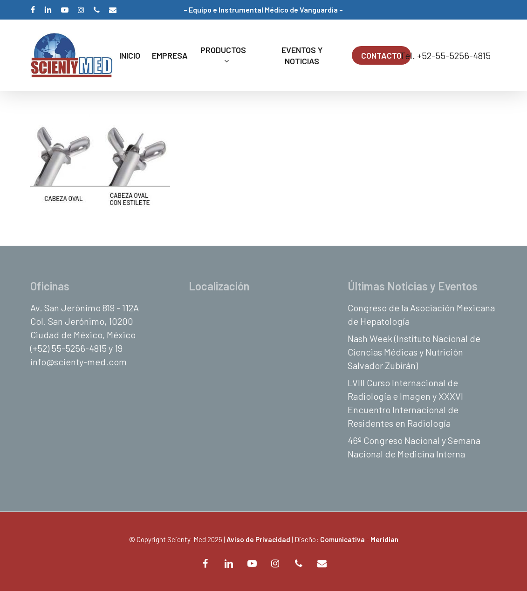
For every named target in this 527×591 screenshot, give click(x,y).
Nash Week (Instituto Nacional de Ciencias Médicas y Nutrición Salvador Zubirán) (414, 352)
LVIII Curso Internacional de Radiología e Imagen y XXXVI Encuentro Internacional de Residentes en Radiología (405, 403)
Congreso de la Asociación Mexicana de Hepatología (421, 314)
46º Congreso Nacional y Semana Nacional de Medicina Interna (414, 447)
